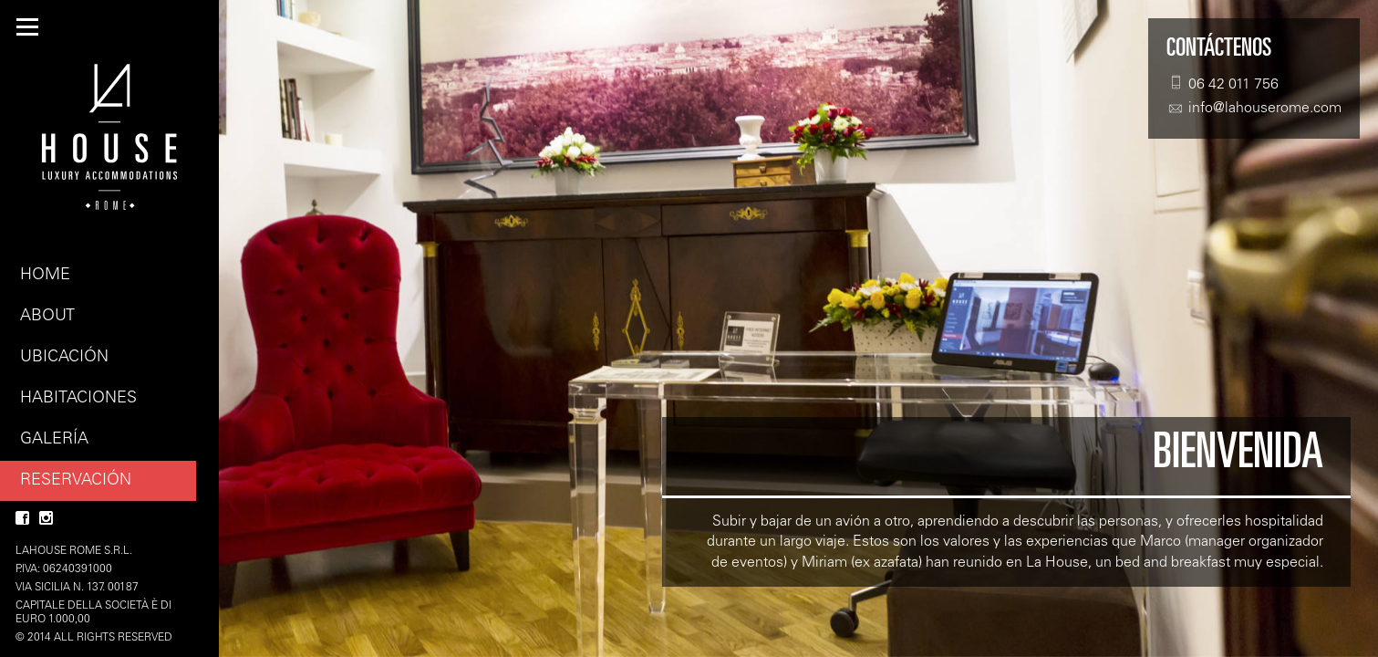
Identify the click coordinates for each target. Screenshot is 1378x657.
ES (182, 27)
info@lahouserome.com (1254, 108)
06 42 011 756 (1222, 83)
